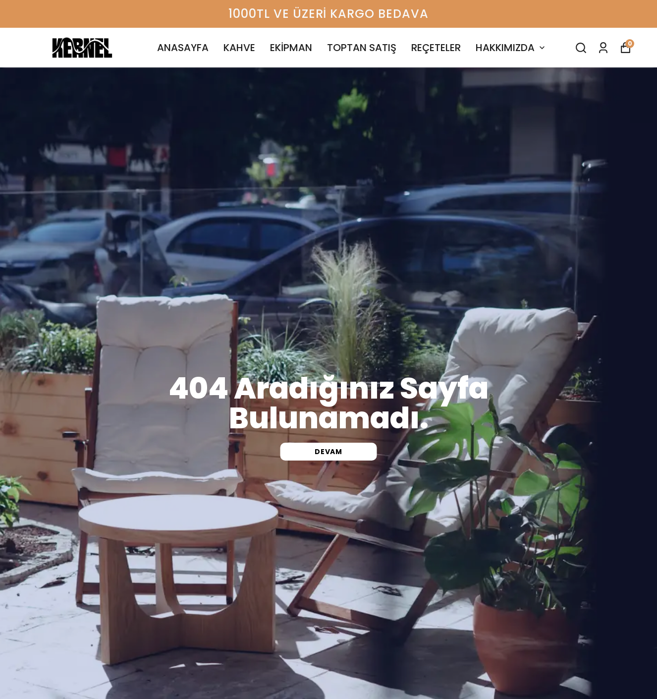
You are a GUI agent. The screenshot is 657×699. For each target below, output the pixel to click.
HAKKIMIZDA (511, 48)
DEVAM (328, 452)
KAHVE (239, 48)
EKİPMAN (291, 48)
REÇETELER (436, 48)
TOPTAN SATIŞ (361, 48)
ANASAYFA (183, 48)
